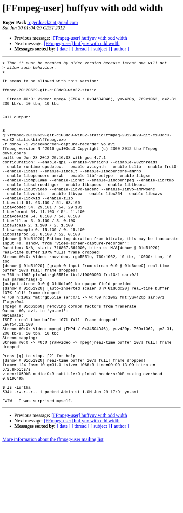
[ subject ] (100, 48)
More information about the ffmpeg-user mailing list (53, 507)
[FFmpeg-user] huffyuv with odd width (89, 38)
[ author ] (120, 48)
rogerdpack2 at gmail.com (52, 22)
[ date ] (63, 48)
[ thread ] (80, 48)
